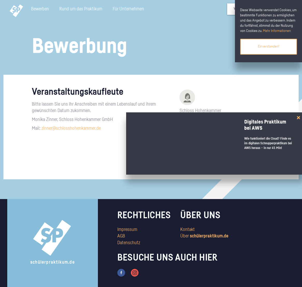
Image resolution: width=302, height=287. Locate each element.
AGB (121, 236)
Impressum (127, 229)
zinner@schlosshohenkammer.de (71, 128)
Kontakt (187, 229)
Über (204, 236)
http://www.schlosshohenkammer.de (203, 118)
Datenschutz (128, 243)
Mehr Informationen (277, 31)
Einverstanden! (268, 46)
